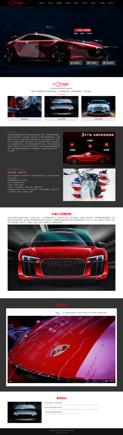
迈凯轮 (104, 312)
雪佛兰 (96, 312)
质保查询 (68, 3)
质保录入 (85, 3)
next (113, 349)
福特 (79, 312)
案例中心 (76, 3)
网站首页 (42, 3)
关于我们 (102, 3)
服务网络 (59, 3)
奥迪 (73, 312)
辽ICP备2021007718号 (61, 433)
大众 (76, 312)
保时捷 (100, 312)
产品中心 (50, 3)
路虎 (70, 312)
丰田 (82, 312)
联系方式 (111, 3)
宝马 (64, 312)
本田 (85, 312)
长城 (92, 312)
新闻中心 (94, 3)
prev (10, 349)
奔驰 (67, 312)
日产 (89, 312)
